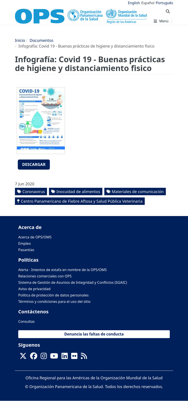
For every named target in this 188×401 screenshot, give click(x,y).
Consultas (26, 321)
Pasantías (26, 249)
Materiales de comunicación (138, 191)
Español (147, 2)
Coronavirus (33, 191)
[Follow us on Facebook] (33, 357)
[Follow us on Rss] (84, 357)
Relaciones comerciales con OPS (45, 276)
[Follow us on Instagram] (44, 357)
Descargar (33, 164)
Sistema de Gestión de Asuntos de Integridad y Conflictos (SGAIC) (72, 282)
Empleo (24, 243)
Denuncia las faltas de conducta (94, 334)
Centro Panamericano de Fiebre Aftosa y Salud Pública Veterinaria (82, 201)
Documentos (41, 40)
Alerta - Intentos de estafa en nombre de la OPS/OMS (62, 269)
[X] (23, 357)
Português (164, 2)
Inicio (20, 40)
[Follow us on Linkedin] (64, 357)
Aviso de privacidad (34, 288)
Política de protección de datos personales (53, 295)
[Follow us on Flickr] (74, 357)
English (134, 2)
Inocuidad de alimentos (78, 191)
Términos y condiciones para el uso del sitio (54, 301)
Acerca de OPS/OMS (35, 237)
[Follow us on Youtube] (54, 357)
